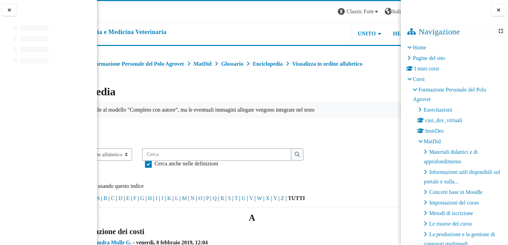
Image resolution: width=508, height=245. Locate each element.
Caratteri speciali (118, 213)
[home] (154, 32)
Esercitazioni (438, 110)
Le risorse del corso (450, 224)
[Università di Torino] (118, 11)
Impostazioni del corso (454, 203)
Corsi (419, 79)
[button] (308, 11)
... (390, 147)
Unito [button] (317, 33)
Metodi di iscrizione (451, 213)
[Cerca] (260, 169)
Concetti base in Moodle (455, 192)
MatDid (432, 141)
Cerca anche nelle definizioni (230, 178)
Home (419, 47)
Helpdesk (358, 33)
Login (388, 11)
